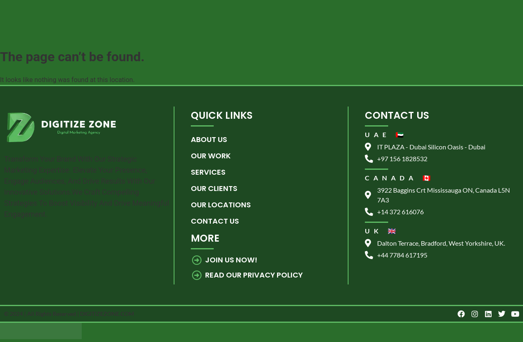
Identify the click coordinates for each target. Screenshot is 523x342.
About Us (209, 139)
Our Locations (221, 205)
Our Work (211, 156)
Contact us (215, 221)
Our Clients (214, 188)
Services (208, 172)
